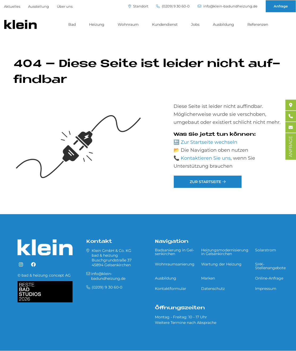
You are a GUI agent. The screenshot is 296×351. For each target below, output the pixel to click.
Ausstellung (38, 6)
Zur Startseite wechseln (209, 142)
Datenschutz (213, 288)
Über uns (65, 6)
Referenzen (257, 24)
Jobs (195, 24)
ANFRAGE (290, 146)
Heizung (96, 24)
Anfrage (281, 6)
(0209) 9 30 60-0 (173, 6)
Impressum (265, 288)
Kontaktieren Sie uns (206, 158)
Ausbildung (223, 24)
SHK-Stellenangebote (270, 266)
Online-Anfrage (269, 278)
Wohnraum (128, 24)
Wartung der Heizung (221, 264)
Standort (138, 6)
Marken (208, 278)
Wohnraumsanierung (174, 264)
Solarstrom (265, 250)
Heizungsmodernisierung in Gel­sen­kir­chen (224, 252)
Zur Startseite (205, 181)
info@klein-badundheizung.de (227, 6)
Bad (72, 24)
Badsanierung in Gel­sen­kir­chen (174, 252)
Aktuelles (12, 6)
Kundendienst (165, 24)
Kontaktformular (170, 288)
